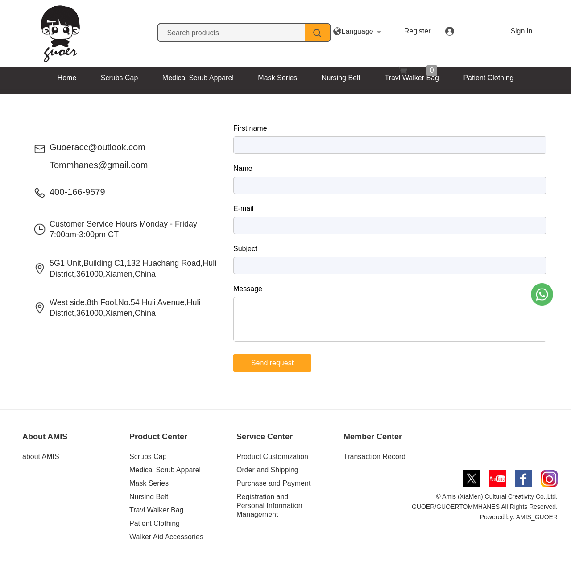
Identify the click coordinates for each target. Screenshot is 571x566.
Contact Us (334, 100)
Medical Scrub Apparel (198, 78)
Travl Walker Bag (412, 78)
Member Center (372, 436)
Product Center (158, 436)
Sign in (481, 31)
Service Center (264, 436)
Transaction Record (374, 456)
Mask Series (277, 78)
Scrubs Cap (119, 78)
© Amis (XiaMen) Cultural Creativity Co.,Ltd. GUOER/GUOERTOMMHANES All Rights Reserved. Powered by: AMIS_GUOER (485, 507)
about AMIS (40, 456)
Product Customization (272, 456)
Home (67, 78)
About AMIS (44, 436)
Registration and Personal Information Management (269, 505)
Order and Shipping (267, 470)
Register (431, 31)
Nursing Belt (341, 78)
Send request (272, 363)
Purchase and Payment (273, 483)
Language (371, 31)
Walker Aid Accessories (256, 100)
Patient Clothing (488, 78)
